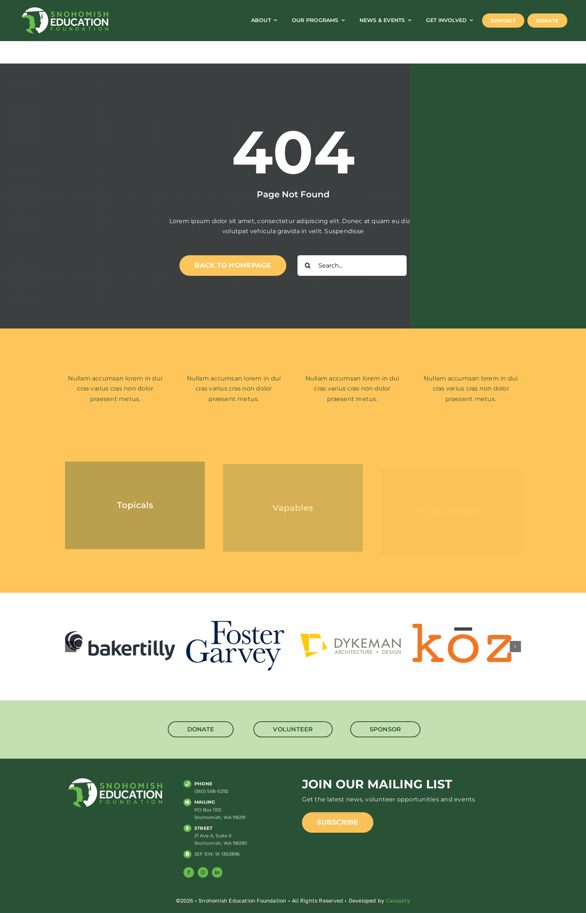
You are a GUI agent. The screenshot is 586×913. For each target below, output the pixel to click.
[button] (70, 646)
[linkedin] (217, 876)
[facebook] (188, 876)
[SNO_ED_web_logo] (65, 8)
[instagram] (203, 876)
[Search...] (352, 265)
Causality (398, 900)
